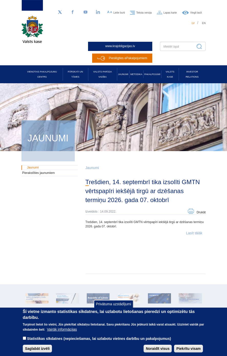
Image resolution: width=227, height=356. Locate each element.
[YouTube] (85, 12)
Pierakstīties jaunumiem (38, 173)
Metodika (136, 74)
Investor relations (192, 74)
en (204, 23)
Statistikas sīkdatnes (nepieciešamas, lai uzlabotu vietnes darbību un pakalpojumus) (99, 342)
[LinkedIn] (98, 12)
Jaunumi (123, 74)
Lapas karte (170, 12)
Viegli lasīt (196, 12)
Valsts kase (170, 74)
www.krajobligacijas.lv (120, 46)
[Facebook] (73, 12)
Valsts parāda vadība (102, 74)
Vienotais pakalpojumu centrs (42, 74)
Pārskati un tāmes (75, 74)
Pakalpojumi (152, 74)
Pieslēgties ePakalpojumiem (128, 58)
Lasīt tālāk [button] (194, 233)
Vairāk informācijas (62, 333)
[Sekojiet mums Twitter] (60, 12)
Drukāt (201, 212)
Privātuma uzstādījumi (113, 308)
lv (193, 23)
